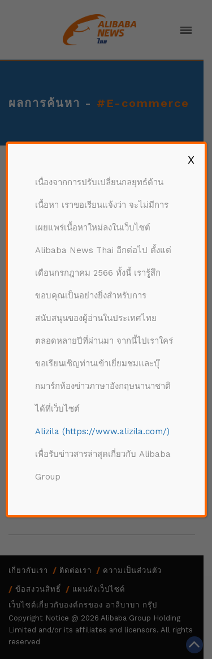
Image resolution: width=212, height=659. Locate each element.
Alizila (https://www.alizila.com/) (102, 431)
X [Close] (191, 159)
